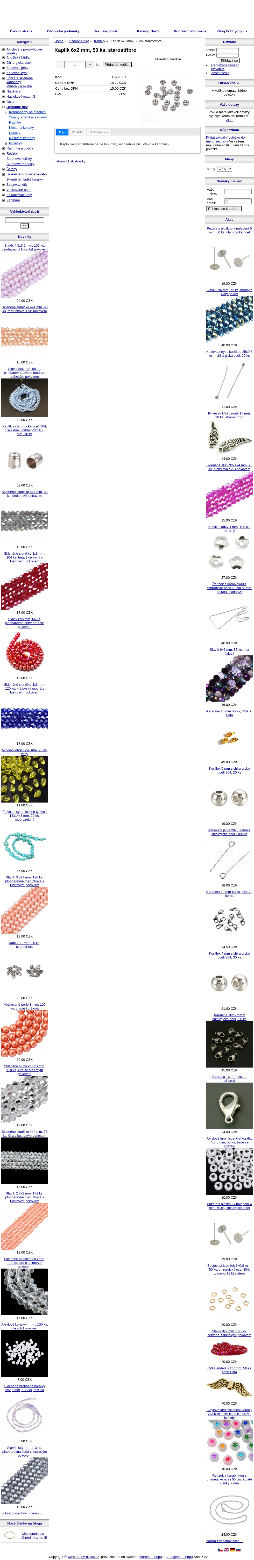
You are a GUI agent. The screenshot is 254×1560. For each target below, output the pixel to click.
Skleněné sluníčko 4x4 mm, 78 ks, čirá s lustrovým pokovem (24, 1133)
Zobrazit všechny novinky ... (22, 1513)
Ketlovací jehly (17, 68)
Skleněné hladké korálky (24, 179)
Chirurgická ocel (18, 63)
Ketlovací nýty (16, 73)
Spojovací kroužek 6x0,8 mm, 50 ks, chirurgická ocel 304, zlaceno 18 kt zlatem (229, 1269)
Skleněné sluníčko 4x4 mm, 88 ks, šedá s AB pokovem (24, 494)
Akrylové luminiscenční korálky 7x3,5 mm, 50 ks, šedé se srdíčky (229, 1142)
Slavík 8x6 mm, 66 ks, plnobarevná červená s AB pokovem (24, 623)
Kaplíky (15, 122)
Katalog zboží (148, 31)
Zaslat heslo (220, 73)
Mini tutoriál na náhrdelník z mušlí (33, 1536)
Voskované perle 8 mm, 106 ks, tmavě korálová (24, 1006)
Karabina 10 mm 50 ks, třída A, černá (229, 894)
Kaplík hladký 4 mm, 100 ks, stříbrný (229, 529)
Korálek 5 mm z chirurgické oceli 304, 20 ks (229, 770)
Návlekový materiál (20, 96)
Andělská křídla (18, 57)
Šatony (11, 169)
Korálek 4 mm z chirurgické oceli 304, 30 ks (229, 955)
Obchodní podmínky (63, 31)
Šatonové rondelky (20, 164)
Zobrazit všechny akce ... (224, 1541)
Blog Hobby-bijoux (232, 31)
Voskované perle (18, 190)
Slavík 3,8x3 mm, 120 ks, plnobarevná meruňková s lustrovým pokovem (24, 881)
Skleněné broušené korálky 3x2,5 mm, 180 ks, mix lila (24, 1388)
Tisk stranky (77, 161)
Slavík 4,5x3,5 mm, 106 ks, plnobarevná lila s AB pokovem (25, 247)
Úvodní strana (21, 31)
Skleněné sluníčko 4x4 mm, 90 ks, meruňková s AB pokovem (24, 309)
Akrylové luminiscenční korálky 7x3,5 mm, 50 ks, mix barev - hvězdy (229, 1414)
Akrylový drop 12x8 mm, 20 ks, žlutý (25, 752)
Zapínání (13, 200)
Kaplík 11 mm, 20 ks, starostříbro (24, 945)
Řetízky (12, 153)
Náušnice (13, 91)
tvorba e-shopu (150, 1557)
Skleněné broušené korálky (26, 174)
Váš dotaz (77, 132)
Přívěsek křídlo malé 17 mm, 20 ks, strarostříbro (229, 415)
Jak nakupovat (105, 31)
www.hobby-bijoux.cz (83, 1557)
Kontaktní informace (190, 31)
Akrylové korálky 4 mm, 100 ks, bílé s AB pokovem (24, 1326)
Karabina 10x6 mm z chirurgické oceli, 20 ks (229, 1017)
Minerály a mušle (19, 86)
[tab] (62, 132)
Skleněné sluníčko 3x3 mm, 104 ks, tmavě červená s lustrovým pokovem (24, 557)
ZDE (229, 120)
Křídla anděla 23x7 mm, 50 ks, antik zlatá (229, 1370)
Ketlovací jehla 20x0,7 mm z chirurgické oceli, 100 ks (229, 832)
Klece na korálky (21, 128)
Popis (62, 132)
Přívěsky (15, 143)
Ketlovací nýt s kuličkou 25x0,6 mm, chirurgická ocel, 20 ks (229, 353)
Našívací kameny (22, 138)
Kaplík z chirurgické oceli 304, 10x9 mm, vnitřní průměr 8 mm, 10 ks (24, 430)
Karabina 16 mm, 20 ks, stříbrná (229, 1079)
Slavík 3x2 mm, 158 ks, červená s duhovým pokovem (229, 1333)
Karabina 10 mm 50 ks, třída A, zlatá (229, 713)
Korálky (14, 133)
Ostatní (11, 102)
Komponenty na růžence (27, 112)
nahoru (59, 161)
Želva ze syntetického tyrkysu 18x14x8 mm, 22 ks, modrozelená (25, 815)
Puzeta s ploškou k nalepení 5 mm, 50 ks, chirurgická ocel (229, 230)
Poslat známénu (99, 132)
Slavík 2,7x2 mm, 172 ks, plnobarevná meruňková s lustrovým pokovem (24, 1197)
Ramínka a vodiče (19, 148)
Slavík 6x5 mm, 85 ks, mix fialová (229, 651)
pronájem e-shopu (179, 1557)
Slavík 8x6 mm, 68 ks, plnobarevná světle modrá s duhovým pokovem (24, 372)
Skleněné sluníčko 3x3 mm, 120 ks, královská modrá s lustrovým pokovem (24, 688)
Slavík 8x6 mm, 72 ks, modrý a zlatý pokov (229, 292)
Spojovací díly (16, 185)
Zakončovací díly (19, 195)
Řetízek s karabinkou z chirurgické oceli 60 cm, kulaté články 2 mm (229, 1479)
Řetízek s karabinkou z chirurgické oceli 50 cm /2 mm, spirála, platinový (229, 588)
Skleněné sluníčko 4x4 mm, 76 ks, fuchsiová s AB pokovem (229, 467)
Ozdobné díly (17, 107)
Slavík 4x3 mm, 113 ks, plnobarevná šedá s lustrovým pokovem (24, 1451)
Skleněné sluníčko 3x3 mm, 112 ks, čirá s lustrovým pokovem (24, 1263)
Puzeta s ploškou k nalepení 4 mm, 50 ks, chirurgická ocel (229, 1206)
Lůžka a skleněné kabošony (19, 80)
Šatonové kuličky (19, 159)
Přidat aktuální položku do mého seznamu (225, 139)
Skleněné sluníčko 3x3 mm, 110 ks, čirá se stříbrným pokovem (24, 1070)
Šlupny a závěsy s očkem (28, 117)
